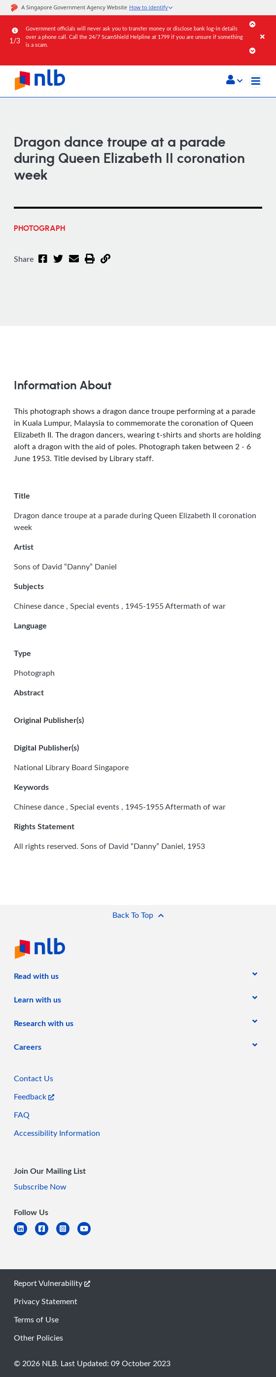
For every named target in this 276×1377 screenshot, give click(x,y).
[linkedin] (24, 1234)
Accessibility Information (57, 1132)
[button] (234, 81)
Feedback (34, 1096)
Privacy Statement (45, 1301)
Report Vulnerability (52, 1283)
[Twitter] (58, 265)
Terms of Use (36, 1319)
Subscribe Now (40, 1186)
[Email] (74, 265)
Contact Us (33, 1078)
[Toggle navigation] (255, 81)
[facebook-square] (45, 1234)
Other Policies (38, 1337)
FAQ (22, 1114)
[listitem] (36, 978)
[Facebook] (42, 265)
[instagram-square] (66, 1234)
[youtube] (88, 1234)
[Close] (266, 27)
